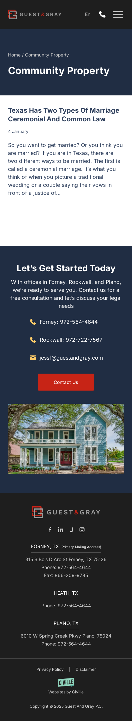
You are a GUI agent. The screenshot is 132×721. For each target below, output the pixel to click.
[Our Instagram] (82, 529)
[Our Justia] (71, 529)
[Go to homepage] (66, 512)
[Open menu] (118, 14)
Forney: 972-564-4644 (69, 321)
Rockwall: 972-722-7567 (71, 339)
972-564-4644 (104, 15)
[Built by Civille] (66, 686)
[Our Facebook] (50, 529)
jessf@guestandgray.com (71, 357)
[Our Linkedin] (60, 529)
